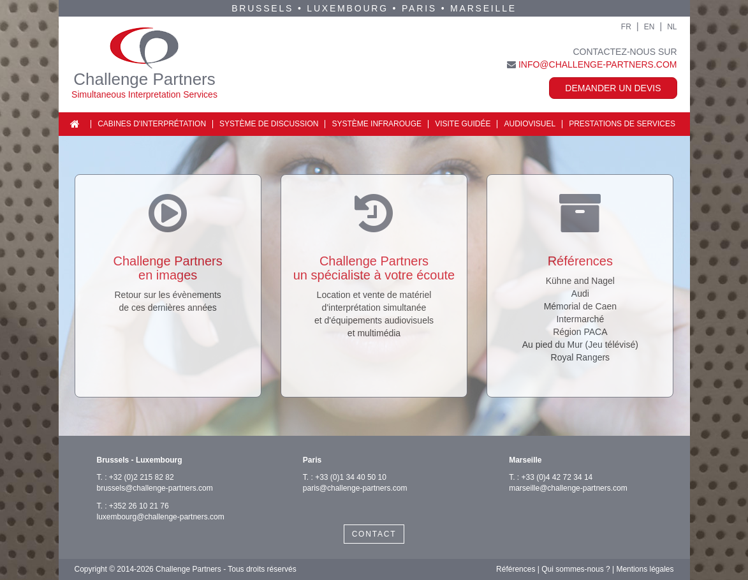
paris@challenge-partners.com (355, 488)
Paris (419, 8)
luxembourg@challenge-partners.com (160, 516)
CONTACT (374, 534)
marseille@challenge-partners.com (568, 488)
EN (649, 26)
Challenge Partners (144, 79)
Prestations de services (622, 123)
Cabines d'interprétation (152, 123)
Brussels (262, 8)
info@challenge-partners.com (597, 64)
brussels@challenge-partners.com (155, 488)
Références (515, 569)
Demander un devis (613, 88)
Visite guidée (462, 123)
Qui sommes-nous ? (575, 569)
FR (626, 26)
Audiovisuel (529, 123)
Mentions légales (644, 569)
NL (672, 26)
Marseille (483, 8)
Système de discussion (268, 123)
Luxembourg (347, 8)
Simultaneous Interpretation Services (144, 94)
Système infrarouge (377, 123)
